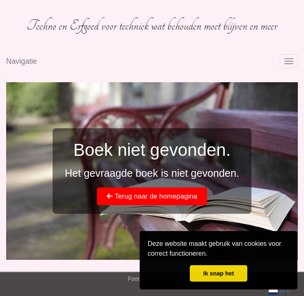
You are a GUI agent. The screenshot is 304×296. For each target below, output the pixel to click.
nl (278, 290)
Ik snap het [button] (218, 273)
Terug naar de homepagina (152, 196)
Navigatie (21, 61)
